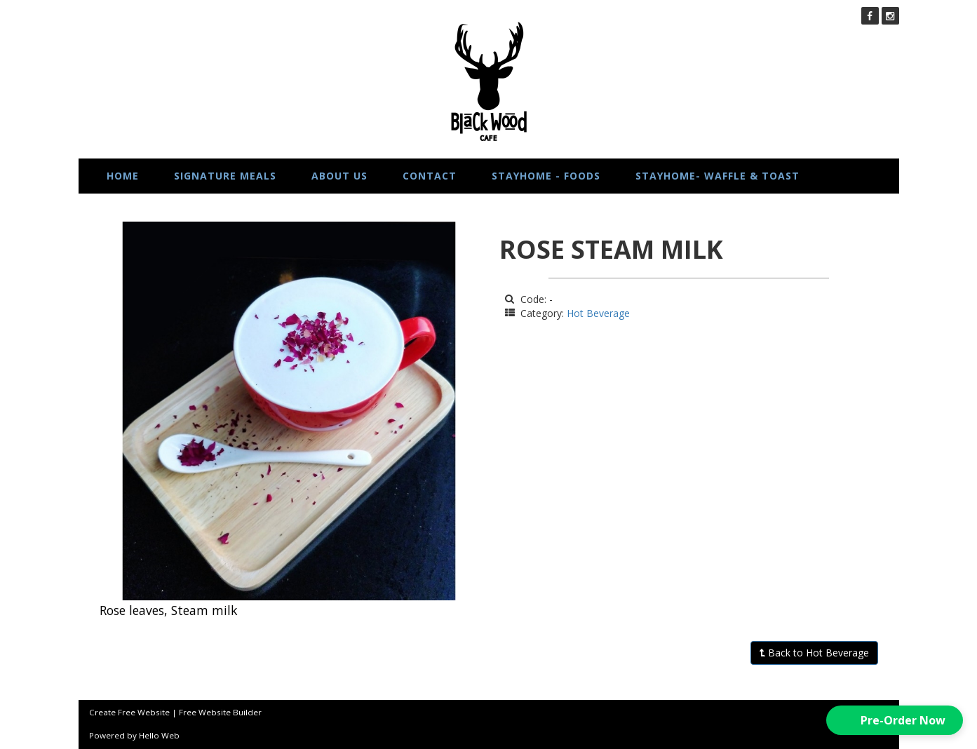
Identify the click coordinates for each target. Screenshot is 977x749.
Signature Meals (225, 175)
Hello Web (159, 735)
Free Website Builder (220, 712)
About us (339, 175)
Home (123, 175)
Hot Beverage (598, 313)
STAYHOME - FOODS (546, 175)
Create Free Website (129, 712)
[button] (894, 720)
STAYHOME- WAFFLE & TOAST (717, 175)
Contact (430, 175)
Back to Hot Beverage (814, 652)
